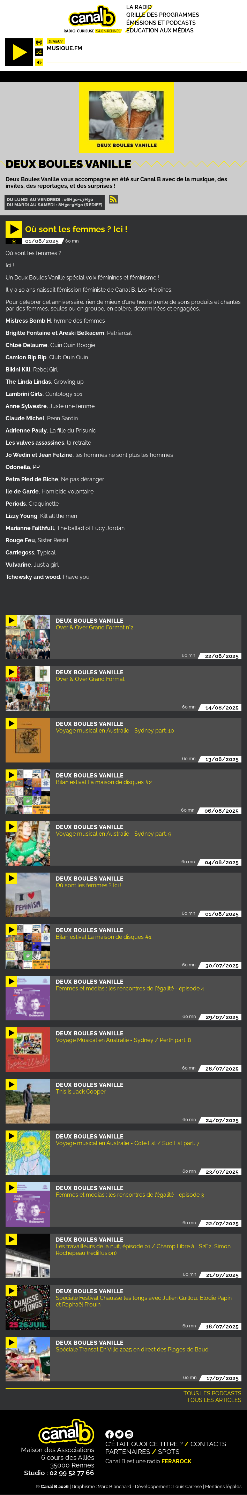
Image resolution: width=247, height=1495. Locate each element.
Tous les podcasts (212, 1393)
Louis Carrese (187, 1486)
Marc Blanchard (114, 1486)
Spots (169, 1451)
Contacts (208, 1444)
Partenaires (127, 1451)
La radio (139, 7)
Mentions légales (223, 1486)
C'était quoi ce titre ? (144, 1444)
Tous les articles (214, 1400)
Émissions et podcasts (161, 23)
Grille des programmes (162, 15)
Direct (55, 41)
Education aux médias (160, 30)
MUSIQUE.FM (64, 48)
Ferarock (177, 1461)
